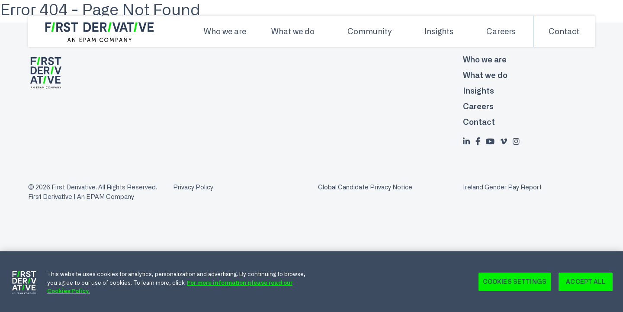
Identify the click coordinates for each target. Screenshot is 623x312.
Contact (564, 31)
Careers (501, 31)
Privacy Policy (193, 187)
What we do (293, 31)
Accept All (585, 283)
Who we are (225, 31)
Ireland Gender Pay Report (502, 187)
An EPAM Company (105, 196)
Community (369, 31)
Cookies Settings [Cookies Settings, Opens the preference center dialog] (514, 283)
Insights (438, 31)
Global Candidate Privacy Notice (365, 187)
